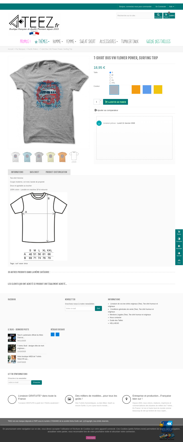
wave (21, 264)
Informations (17, 172)
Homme (58, 41)
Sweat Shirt (88, 41)
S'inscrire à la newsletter (17, 378)
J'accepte (91, 438)
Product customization (56, 172)
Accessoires (109, 41)
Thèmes (41, 41)
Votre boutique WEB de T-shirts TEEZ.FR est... (29, 357)
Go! (98, 308)
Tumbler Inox (129, 41)
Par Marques (20, 49)
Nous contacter (114, 318)
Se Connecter (161, 7)
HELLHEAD (113, 323)
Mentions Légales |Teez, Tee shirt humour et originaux (129, 315)
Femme (71, 41)
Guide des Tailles (156, 41)
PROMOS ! (25, 41)
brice (26, 264)
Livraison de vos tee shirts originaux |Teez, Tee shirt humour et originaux (133, 305)
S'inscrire (36, 382)
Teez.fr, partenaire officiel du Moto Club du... (30, 336)
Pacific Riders (32, 49)
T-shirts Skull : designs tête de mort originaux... (30, 347)
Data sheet (34, 172)
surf (16, 264)
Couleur (97, 86)
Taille (96, 72)
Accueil (10, 49)
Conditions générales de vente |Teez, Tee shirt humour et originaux (131, 310)
